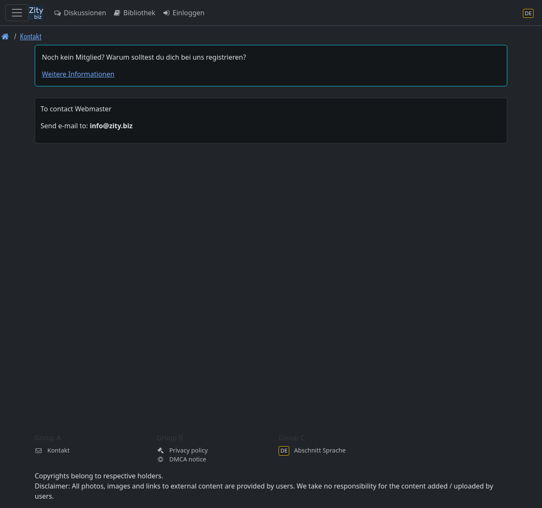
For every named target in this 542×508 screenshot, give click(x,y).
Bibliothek (134, 12)
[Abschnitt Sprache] (528, 13)
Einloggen (183, 12)
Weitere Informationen (78, 74)
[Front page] (5, 36)
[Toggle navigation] (17, 12)
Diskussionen (79, 12)
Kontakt (30, 36)
